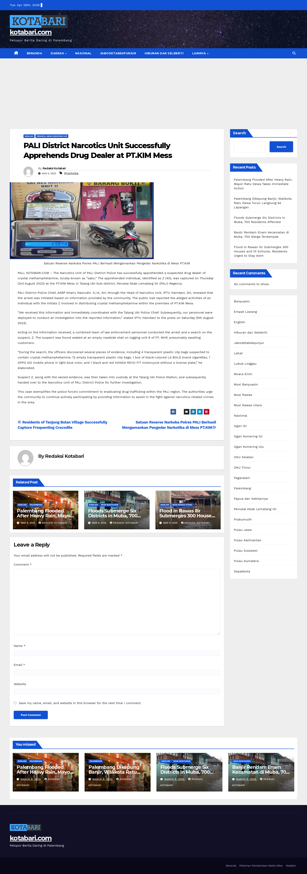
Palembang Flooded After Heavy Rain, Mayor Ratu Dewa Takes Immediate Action (263, 184)
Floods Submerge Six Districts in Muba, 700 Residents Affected (112, 515)
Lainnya (199, 53)
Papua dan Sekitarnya (251, 498)
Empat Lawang (245, 312)
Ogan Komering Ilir (248, 436)
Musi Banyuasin (109, 505)
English (29, 136)
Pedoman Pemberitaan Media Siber (261, 865)
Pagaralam (242, 478)
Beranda (34, 53)
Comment (23, 564)
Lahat (238, 353)
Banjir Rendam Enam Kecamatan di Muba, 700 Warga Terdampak (260, 772)
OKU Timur (242, 467)
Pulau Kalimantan (247, 540)
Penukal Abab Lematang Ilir (52, 136)
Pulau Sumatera (246, 561)
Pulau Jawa (243, 530)
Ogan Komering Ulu (249, 447)
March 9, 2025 (31, 779)
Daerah (58, 53)
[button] (294, 53)
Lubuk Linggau (245, 363)
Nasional (83, 53)
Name (19, 646)
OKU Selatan (244, 457)
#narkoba (71, 173)
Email (19, 665)
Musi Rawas (243, 395)
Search (239, 133)
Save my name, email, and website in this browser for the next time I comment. (80, 703)
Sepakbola (242, 571)
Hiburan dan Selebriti (164, 53)
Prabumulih (243, 519)
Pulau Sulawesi (246, 550)
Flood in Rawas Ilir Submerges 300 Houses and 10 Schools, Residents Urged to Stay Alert (261, 251)
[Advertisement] (153, 87)
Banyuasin (242, 301)
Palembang (36, 505)
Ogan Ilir (240, 426)
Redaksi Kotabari (54, 168)
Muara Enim (243, 374)
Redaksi (291, 865)
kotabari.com (31, 32)
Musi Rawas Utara (182, 505)
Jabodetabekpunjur (118, 53)
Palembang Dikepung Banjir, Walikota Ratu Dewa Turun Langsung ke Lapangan (263, 203)
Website (20, 684)
